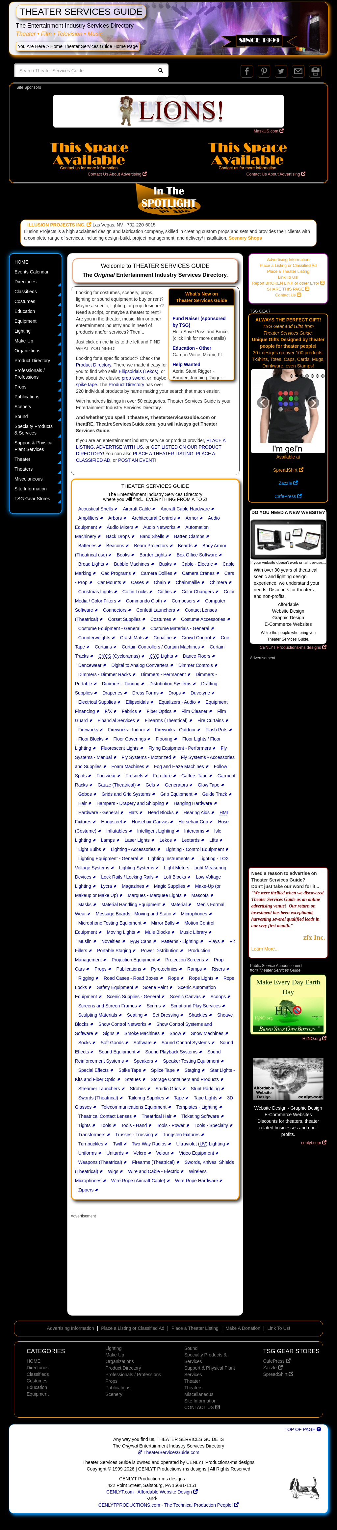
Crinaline (162, 637)
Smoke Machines (142, 1033)
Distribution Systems (170, 683)
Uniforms (87, 1153)
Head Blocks (161, 812)
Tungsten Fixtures (181, 1134)
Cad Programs (116, 573)
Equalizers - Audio (177, 702)
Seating (135, 1015)
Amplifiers (88, 518)
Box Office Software (197, 554)
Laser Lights (137, 840)
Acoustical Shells (95, 508)
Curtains (103, 646)
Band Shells (152, 536)
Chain (160, 582)
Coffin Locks (135, 591)
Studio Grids (168, 1088)
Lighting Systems (136, 867)
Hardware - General (98, 812)
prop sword (133, 378)
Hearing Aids (197, 812)
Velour (162, 1153)
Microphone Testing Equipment (110, 923)
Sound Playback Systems (171, 1051)
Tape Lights (206, 1097)
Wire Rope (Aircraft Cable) (138, 1180)
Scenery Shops (245, 238)
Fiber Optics (159, 711)
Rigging (86, 978)
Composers (183, 600)
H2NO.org (314, 1038)
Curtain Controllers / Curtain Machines (161, 646)
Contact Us (288, 295)
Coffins (164, 591)
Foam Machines (128, 766)
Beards (185, 545)
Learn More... (264, 949)
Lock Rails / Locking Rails (127, 877)
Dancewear (90, 665)
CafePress (288, 496)
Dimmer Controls (195, 665)
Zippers (86, 1189)
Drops (174, 692)
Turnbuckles (90, 1143)
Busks (165, 564)
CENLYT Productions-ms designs (293, 647)
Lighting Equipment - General (108, 858)
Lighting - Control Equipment (195, 849)
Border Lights (153, 554)
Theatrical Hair (156, 1116)
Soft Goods (112, 1042)
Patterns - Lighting (180, 941)
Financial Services (116, 720)
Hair (82, 803)
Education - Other (191, 348)
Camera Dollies (156, 573)
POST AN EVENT (136, 460)
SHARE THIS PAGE (288, 289)
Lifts (213, 840)
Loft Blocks (175, 877)
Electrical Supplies (97, 702)
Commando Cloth (144, 600)
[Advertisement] (155, 1268)
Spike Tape (129, 1070)
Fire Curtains (210, 720)
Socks (84, 1042)
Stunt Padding (205, 1088)
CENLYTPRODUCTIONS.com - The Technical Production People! (168, 1505)
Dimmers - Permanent (163, 674)
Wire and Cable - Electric (153, 1171)
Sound (21, 416)
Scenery (22, 406)
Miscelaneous (28, 479)
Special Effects (93, 1070)
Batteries (87, 545)
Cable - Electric (197, 564)
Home (56, 46)
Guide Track (214, 794)
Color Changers (198, 591)
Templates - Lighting (197, 1107)
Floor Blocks (91, 738)
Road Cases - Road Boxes (131, 978)
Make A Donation (242, 1328)
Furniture (162, 775)
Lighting (22, 331)
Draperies (112, 692)
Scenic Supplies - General (133, 996)
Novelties (110, 941)
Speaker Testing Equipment (191, 1061)
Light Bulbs (89, 849)
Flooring (164, 738)
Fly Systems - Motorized (146, 757)
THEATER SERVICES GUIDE (81, 12)
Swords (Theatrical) (98, 1097)
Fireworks (88, 729)
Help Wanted (186, 364)
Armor (192, 518)
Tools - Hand (134, 1125)
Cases (137, 582)
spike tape (86, 384)
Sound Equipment (117, 1051)
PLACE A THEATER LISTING (163, 453)
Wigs (113, 1171)
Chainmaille (188, 582)
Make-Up (23, 340)
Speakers (143, 1061)
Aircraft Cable (137, 508)
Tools (105, 1125)
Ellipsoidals (137, 702)
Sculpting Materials (97, 1015)
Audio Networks (159, 527)
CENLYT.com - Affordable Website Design (152, 1492)
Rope (173, 978)
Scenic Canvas (185, 996)
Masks (84, 904)
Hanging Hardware (193, 803)
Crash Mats (132, 637)
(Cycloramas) (119, 656)
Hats (133, 812)
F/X (108, 711)
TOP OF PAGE (303, 1429)
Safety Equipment (115, 987)
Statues (133, 1079)
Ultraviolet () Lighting (200, 1143)
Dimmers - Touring (121, 683)
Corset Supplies (124, 619)
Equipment (25, 321)
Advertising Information (288, 259)
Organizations (119, 1361)
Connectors (115, 610)
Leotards (190, 840)
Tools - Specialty (211, 1125)
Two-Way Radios (149, 1143)
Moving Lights (121, 932)
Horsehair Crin (193, 821)
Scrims (154, 1005)
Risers (218, 969)
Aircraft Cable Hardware (185, 508)
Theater (22, 459)
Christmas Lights (95, 591)
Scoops (218, 996)
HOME (21, 262)
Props (20, 386)
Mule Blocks (157, 932)
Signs (109, 1033)
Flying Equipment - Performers (179, 748)
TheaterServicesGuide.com (168, 1452)
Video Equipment (196, 1153)
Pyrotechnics (164, 969)
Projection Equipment (133, 959)
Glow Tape (209, 785)
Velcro (140, 1153)
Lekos (166, 840)
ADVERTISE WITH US (119, 447)
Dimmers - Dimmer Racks (104, 674)
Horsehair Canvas (150, 821)
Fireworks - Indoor (126, 729)
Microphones (194, 913)
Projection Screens (184, 959)
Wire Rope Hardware (196, 1180)
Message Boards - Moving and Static (133, 913)
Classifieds (25, 291)
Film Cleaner (194, 711)
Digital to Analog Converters (139, 665)
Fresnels (134, 775)
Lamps (108, 840)
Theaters (23, 469)
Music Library (193, 932)
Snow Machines (207, 1033)
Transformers (92, 1134)
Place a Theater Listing (288, 271)
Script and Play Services (195, 1005)
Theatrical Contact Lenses (105, 1116)
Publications (26, 396)
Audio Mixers (120, 527)
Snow (175, 1033)
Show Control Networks (122, 1024)
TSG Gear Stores (32, 498)
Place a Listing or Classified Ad (288, 265)
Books (123, 554)
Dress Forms (145, 692)
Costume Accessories (203, 619)
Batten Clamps (189, 536)
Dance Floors (196, 656)
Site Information (30, 488)
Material (178, 904)
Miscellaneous (199, 1394)
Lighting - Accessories (133, 849)
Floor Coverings (130, 738)
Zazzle (288, 483)
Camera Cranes (198, 573)
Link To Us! (288, 277)
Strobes (137, 1088)
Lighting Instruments (169, 858)
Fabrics (129, 711)
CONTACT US (202, 1407)
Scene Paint (155, 987)
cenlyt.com (313, 1143)
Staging (192, 1070)
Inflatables (116, 831)
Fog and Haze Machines (179, 766)
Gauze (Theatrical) (116, 785)
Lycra (106, 886)
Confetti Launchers (155, 610)
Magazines (133, 886)
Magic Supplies (169, 886)
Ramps (194, 969)
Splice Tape (163, 1070)
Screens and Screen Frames (107, 1005)
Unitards (115, 1153)
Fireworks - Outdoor (175, 729)
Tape (179, 1097)
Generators (176, 785)
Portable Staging (114, 950)
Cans (140, 941)
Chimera (218, 582)
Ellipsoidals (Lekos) (139, 371)
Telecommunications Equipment (134, 1107)
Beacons (115, 545)
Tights (84, 1125)
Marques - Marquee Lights (154, 895)
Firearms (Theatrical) (166, 720)
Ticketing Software (200, 1116)
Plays (214, 941)
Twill (117, 1143)
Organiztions (27, 350)
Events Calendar (31, 271)
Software (143, 1042)
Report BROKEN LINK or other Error (288, 283)
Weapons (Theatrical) (100, 1162)
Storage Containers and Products (185, 1079)
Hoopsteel (111, 821)
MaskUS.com (269, 131)
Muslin (84, 941)
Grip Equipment (176, 794)
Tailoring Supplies (146, 1097)
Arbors (115, 518)
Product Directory (32, 360)
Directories (25, 281)
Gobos (85, 794)
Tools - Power (171, 1125)
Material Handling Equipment (131, 904)
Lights (161, 656)
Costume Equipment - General (109, 628)
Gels (150, 785)
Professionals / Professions (29, 374)
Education (24, 311)
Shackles (198, 1015)
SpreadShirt (288, 470)
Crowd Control (196, 637)
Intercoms (194, 831)
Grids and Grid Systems (126, 794)
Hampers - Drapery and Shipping (130, 803)
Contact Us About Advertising (117, 174)
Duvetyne (200, 692)
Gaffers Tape (194, 775)
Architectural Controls (154, 518)
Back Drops (118, 536)
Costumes (24, 301)
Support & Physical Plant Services (33, 446)
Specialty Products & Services (33, 429)
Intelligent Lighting (155, 831)
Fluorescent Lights (120, 748)
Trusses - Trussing (134, 1134)
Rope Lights (201, 978)
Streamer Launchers (99, 1088)
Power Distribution (159, 950)
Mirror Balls (163, 923)
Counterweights (94, 637)
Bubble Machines (131, 564)
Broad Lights (91, 564)
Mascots (200, 895)
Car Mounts (109, 582)
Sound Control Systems (186, 1042)
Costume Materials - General (179, 628)
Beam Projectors (151, 545)
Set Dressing (165, 1015)
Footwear (106, 775)
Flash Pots (216, 729)
